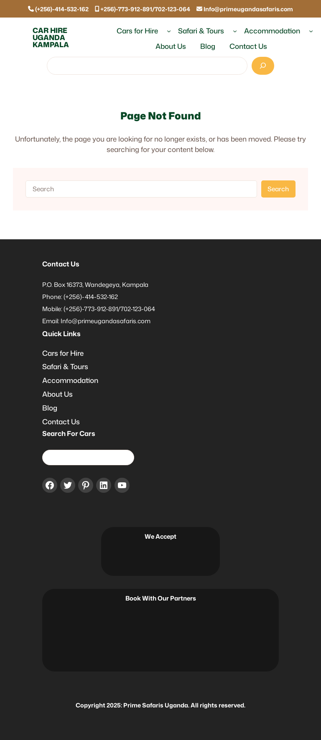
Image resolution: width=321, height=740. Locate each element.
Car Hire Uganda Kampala (51, 37)
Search (278, 188)
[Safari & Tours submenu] (235, 31)
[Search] (263, 65)
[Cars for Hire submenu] (169, 31)
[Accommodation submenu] (311, 31)
